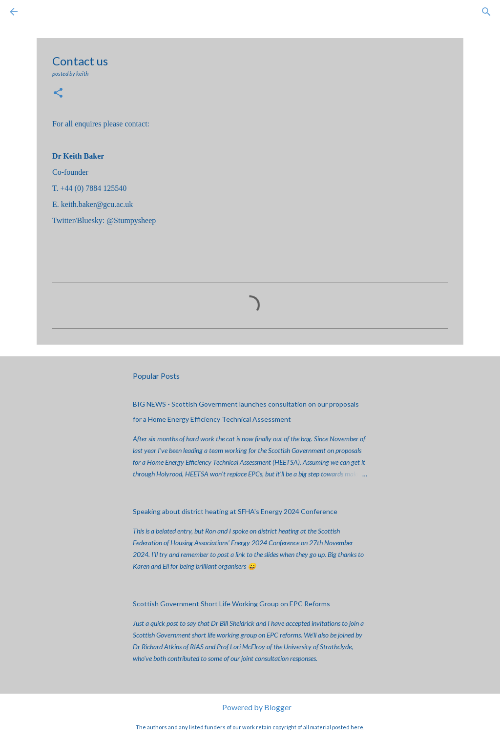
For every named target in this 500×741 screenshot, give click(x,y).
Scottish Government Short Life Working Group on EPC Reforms (231, 603)
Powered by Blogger (250, 707)
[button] (58, 93)
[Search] (41, 11)
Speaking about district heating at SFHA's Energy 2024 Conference (235, 511)
